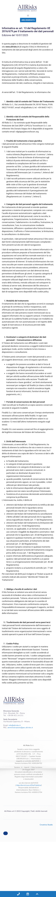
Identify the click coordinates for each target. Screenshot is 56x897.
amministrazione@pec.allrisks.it (20, 727)
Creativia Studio (46, 825)
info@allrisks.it (15, 725)
